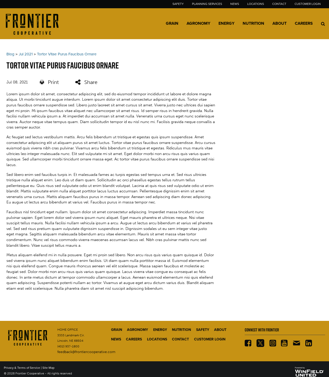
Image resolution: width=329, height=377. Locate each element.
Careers (304, 23)
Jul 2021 (26, 54)
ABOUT (220, 330)
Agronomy (198, 23)
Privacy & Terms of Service (22, 368)
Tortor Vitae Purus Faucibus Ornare (67, 54)
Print (49, 82)
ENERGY (160, 330)
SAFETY (202, 330)
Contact (279, 4)
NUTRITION (181, 330)
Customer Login (308, 4)
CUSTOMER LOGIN (209, 339)
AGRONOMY (137, 330)
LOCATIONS (157, 339)
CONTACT (180, 339)
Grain (172, 23)
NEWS (116, 339)
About (279, 23)
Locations (255, 4)
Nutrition (253, 23)
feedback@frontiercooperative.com (86, 352)
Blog (10, 54)
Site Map (48, 368)
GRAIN (116, 330)
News (234, 4)
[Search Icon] (323, 24)
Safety (178, 4)
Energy (226, 23)
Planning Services (207, 4)
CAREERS (134, 339)
